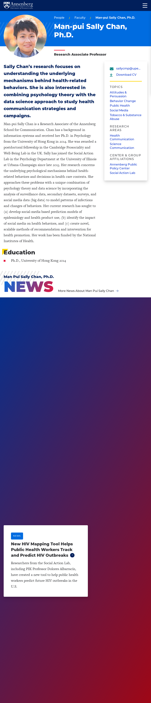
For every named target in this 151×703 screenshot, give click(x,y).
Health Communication (122, 137)
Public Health (120, 105)
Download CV (126, 74)
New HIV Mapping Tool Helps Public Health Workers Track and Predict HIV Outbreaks (42, 550)
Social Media (119, 110)
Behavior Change (123, 101)
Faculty (79, 17)
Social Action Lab (122, 173)
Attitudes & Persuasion (118, 94)
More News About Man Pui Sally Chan (86, 291)
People (59, 17)
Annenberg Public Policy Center (123, 166)
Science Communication (122, 146)
